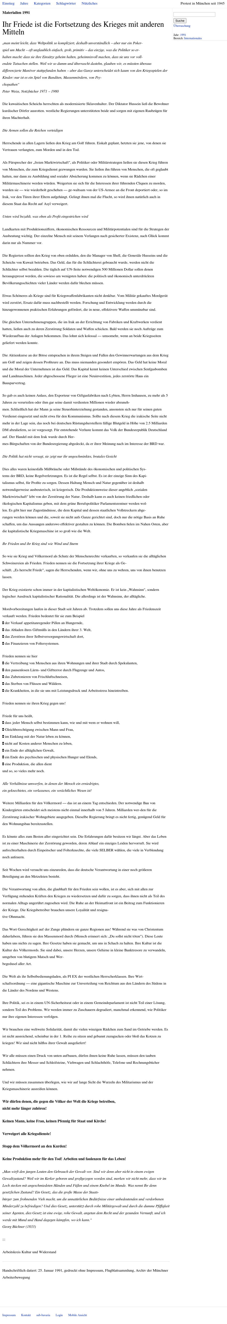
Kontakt (26, 1315)
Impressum (9, 1315)
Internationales (193, 38)
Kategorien (42, 3)
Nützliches (89, 3)
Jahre (24, 3)
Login (59, 1315)
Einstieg (8, 3)
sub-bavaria (43, 1315)
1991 (183, 35)
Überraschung (181, 26)
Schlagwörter (66, 3)
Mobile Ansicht (77, 1315)
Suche (179, 20)
